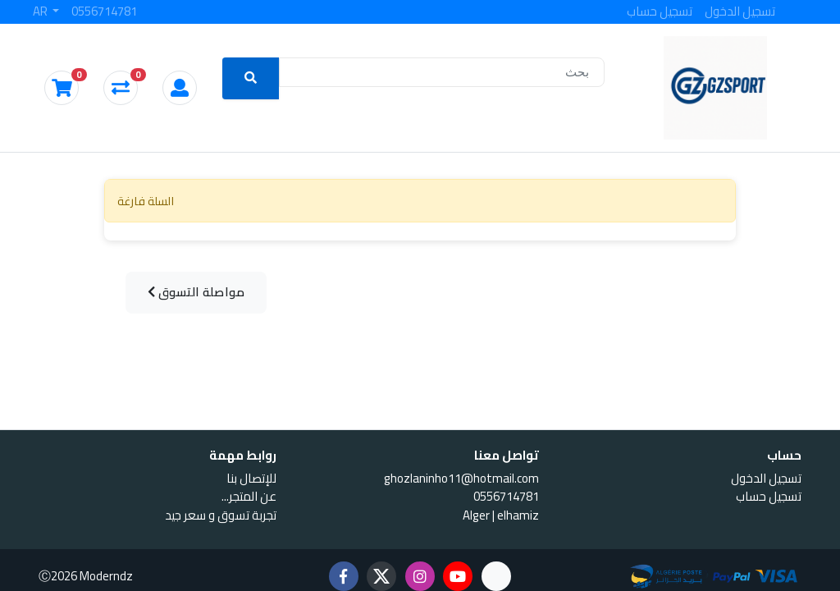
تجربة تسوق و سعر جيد (220, 515)
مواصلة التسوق (196, 292)
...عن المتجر (248, 496)
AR (41, 11)
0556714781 (104, 11)
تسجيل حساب (659, 11)
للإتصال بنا (251, 478)
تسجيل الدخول (740, 11)
